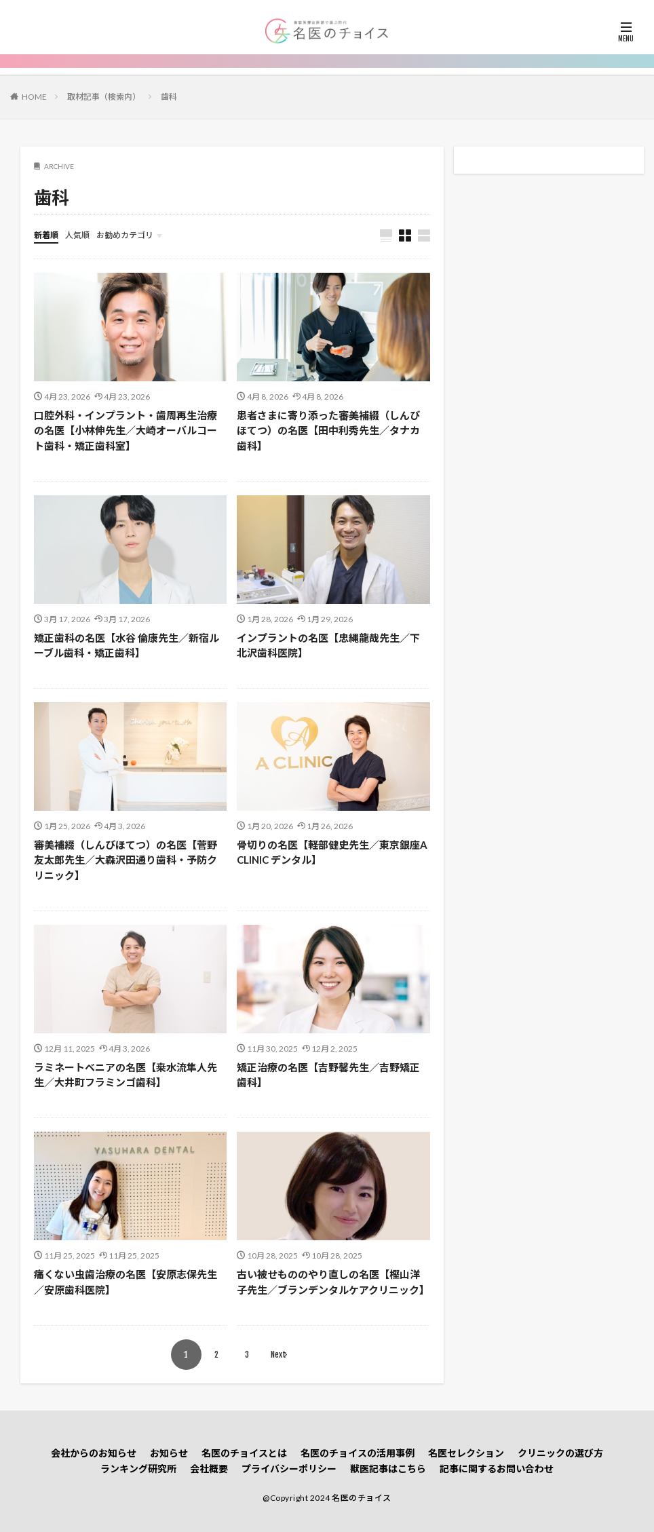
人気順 (77, 235)
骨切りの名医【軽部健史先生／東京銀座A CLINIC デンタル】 (332, 852)
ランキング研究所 (138, 1468)
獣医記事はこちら (388, 1468)
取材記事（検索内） (103, 97)
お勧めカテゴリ (124, 235)
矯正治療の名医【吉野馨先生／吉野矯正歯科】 (328, 1075)
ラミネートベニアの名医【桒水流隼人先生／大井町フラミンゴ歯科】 (125, 1075)
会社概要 (209, 1468)
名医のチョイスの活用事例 (358, 1453)
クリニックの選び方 (560, 1453)
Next (278, 1354)
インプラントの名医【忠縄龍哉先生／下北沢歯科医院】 (328, 645)
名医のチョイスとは (244, 1453)
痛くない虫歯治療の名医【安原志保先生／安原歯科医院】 (125, 1282)
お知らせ (169, 1453)
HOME (34, 97)
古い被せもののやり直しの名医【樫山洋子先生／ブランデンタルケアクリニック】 (333, 1282)
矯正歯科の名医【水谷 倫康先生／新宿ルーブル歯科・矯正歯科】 (126, 645)
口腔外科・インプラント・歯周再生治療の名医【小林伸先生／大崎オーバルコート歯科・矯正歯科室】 (125, 430)
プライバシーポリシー (289, 1468)
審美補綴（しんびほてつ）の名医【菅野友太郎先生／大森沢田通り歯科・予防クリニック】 (125, 860)
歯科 (169, 97)
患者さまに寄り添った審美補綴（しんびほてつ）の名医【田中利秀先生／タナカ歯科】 (328, 430)
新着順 (46, 235)
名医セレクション (466, 1453)
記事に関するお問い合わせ (497, 1468)
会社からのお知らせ (93, 1453)
